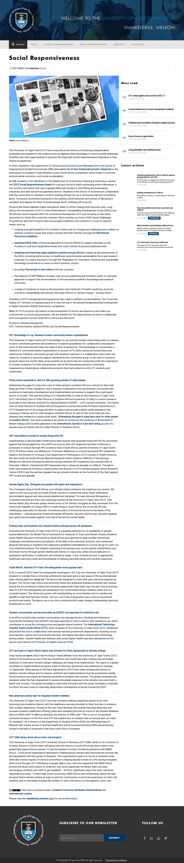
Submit (114, 837)
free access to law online (38, 269)
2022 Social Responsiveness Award (32, 184)
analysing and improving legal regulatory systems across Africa (48, 252)
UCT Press (37, 276)
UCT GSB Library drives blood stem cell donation (35, 737)
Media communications (93, 44)
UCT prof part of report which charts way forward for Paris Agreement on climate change (57, 650)
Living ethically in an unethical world (144, 150)
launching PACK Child (25, 242)
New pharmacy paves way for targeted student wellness (39, 695)
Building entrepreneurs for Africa (150, 193)
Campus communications (58, 44)
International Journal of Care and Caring (78, 423)
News (34, 44)
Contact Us (137, 44)
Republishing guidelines (116, 860)
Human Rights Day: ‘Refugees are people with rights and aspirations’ (45, 484)
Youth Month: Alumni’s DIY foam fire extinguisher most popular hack (45, 567)
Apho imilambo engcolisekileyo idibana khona (155, 226)
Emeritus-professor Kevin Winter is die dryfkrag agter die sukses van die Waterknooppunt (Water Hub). (155, 214)
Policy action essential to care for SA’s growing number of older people (47, 380)
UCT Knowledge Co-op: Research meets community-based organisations (48, 335)
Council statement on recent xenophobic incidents (151, 109)
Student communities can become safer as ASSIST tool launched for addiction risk (54, 612)
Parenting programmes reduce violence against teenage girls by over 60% (156, 176)
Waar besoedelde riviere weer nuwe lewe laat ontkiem (155, 209)
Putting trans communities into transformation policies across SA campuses (50, 525)
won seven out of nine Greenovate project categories (83, 169)
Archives (119, 44)
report (29, 655)
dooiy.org (39, 579)
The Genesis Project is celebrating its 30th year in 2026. (156, 197)
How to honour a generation (141, 136)
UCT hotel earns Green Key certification (152, 242)
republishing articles (37, 798)
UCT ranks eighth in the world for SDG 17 (146, 96)
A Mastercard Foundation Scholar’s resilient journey (151, 123)
